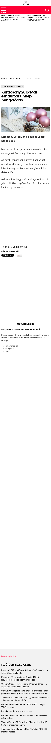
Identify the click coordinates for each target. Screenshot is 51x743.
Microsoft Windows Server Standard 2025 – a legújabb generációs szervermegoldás (38, 18)
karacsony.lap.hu (8, 656)
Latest (25, 3)
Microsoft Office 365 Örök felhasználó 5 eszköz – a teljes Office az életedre (13, 18)
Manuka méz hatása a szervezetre (16, 711)
